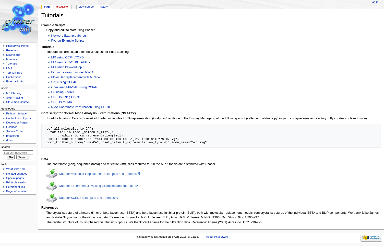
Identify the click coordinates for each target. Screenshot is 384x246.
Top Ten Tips (14, 72)
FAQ (9, 68)
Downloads (13, 54)
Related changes (16, 173)
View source (86, 6)
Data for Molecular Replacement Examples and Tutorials (97, 174)
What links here (15, 169)
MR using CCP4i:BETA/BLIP (71, 62)
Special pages (15, 178)
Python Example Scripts (67, 40)
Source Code (14, 131)
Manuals (11, 59)
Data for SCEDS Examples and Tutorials (87, 198)
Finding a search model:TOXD (72, 72)
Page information (16, 191)
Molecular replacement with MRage (75, 77)
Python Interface (16, 113)
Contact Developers (18, 118)
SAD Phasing (14, 97)
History (103, 6)
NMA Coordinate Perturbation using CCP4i (80, 107)
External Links (15, 81)
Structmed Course (17, 102)
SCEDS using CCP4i (65, 97)
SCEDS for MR (61, 102)
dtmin (9, 140)
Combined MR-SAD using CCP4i (73, 87)
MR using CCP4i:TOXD (67, 57)
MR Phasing (13, 93)
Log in (375, 1)
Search (5, 146)
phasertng (12, 135)
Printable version (16, 182)
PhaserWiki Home (17, 45)
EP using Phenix (62, 92)
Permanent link (15, 186)
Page (47, 6)
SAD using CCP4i (63, 82)
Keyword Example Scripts (69, 35)
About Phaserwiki (217, 236)
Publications (13, 77)
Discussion (62, 6)
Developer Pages (17, 122)
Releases (12, 50)
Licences (11, 126)
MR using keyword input (67, 67)
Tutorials (11, 63)
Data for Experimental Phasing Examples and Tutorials (96, 186)
